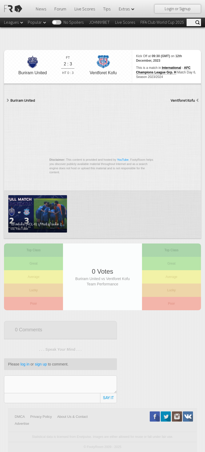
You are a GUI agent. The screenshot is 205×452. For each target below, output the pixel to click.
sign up (41, 364)
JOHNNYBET (99, 22)
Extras (127, 9)
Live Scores (84, 9)
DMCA (20, 417)
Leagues (14, 22)
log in (25, 364)
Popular (37, 22)
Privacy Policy (41, 417)
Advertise (22, 424)
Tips (107, 9)
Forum (60, 9)
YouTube (122, 159)
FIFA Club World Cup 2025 (162, 22)
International (171, 68)
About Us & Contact (72, 417)
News (41, 9)
